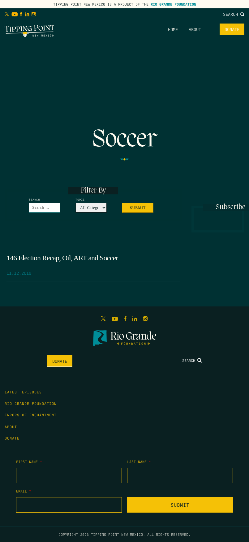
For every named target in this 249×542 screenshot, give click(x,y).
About (195, 29)
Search (233, 14)
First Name (29, 461)
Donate (232, 29)
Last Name (139, 461)
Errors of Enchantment (31, 414)
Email (23, 490)
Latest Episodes (23, 391)
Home (173, 29)
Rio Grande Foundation (173, 4)
